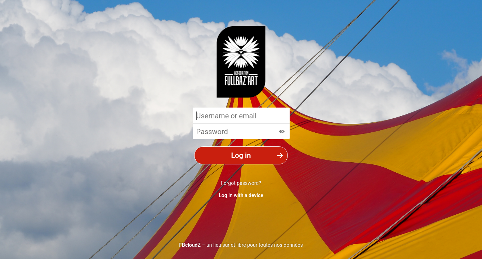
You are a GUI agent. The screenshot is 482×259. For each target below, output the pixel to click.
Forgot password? (241, 183)
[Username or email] (241, 115)
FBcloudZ (190, 245)
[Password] (241, 131)
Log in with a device (241, 195)
